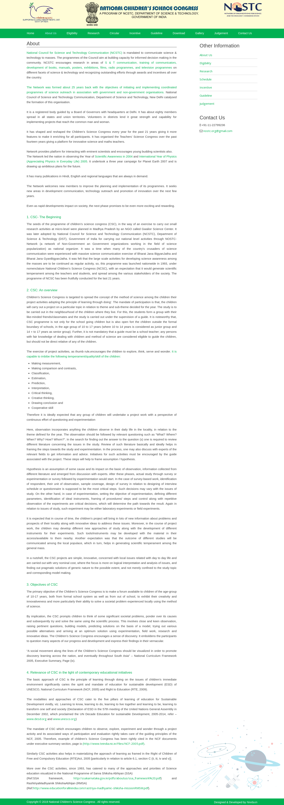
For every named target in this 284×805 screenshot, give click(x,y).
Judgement (221, 33)
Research (93, 33)
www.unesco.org (64, 719)
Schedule (206, 79)
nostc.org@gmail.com (217, 131)
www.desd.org (37, 719)
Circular (114, 33)
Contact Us (245, 33)
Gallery (199, 33)
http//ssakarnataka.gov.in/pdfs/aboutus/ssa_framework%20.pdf (117, 778)
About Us (50, 33)
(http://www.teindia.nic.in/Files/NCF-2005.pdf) (113, 744)
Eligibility (72, 33)
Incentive (135, 33)
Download (179, 33)
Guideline (157, 33)
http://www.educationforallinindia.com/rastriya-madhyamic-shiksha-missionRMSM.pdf (90, 788)
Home (30, 33)
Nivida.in (252, 802)
